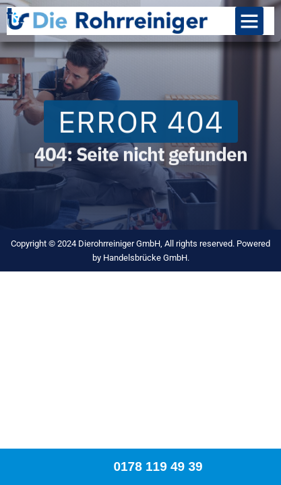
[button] (249, 21)
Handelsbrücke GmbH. (146, 258)
